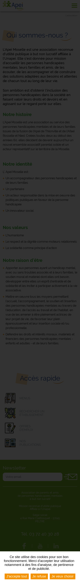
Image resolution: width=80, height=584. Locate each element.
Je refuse (39, 576)
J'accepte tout (16, 576)
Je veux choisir (62, 576)
